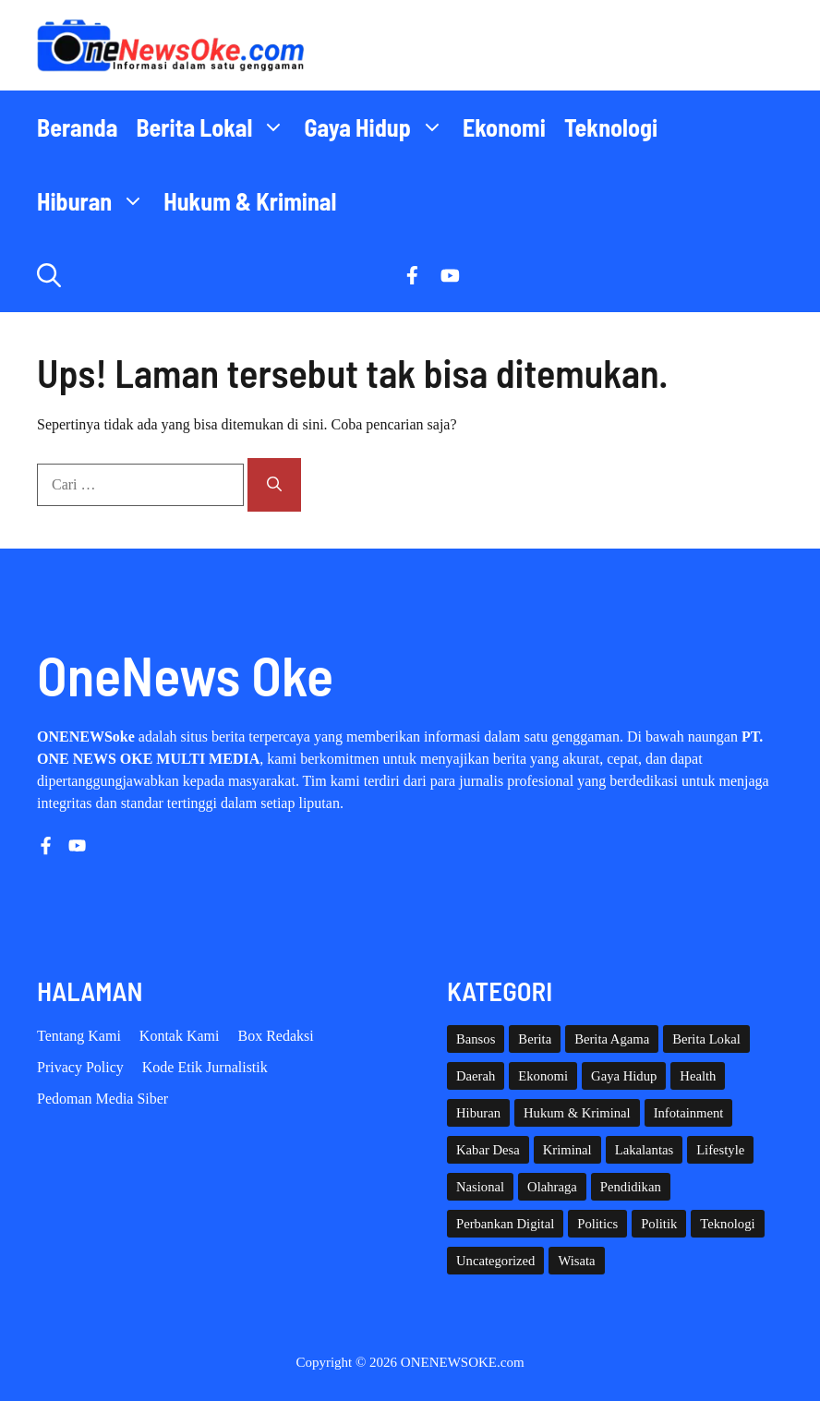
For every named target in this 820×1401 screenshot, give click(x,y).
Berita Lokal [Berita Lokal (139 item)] (706, 1039)
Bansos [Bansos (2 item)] (475, 1039)
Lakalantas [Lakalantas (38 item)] (644, 1149)
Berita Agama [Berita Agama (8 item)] (611, 1039)
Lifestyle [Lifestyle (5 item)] (720, 1149)
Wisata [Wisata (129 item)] (576, 1260)
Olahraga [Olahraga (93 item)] (552, 1186)
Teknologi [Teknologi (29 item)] (727, 1223)
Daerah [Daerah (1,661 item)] (475, 1076)
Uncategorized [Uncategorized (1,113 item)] (495, 1260)
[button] (49, 275)
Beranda (77, 127)
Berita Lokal (215, 127)
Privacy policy (80, 1067)
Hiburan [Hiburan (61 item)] (478, 1112)
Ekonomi (504, 127)
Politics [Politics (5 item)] (597, 1223)
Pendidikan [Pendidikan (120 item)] (630, 1186)
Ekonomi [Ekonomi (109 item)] (543, 1076)
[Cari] (274, 485)
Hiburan (95, 201)
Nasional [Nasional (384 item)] (480, 1186)
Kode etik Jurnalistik (205, 1067)
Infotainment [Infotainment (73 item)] (689, 1112)
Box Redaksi (276, 1036)
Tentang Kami (79, 1036)
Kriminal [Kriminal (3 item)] (567, 1149)
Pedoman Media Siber (102, 1098)
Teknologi (610, 127)
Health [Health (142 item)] (698, 1076)
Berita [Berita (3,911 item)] (534, 1039)
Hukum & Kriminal (249, 201)
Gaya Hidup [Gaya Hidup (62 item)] (624, 1076)
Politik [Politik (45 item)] (659, 1223)
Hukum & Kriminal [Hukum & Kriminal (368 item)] (577, 1112)
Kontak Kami (179, 1036)
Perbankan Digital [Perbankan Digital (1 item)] (505, 1223)
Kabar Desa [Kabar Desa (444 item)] (488, 1149)
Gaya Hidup (378, 127)
